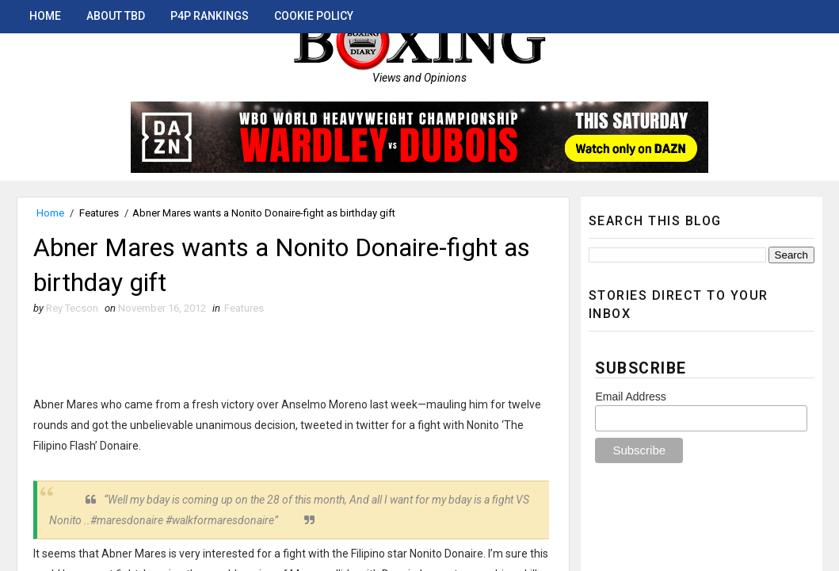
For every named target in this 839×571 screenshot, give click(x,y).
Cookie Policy (313, 16)
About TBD (115, 16)
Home (45, 16)
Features (99, 213)
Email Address (630, 396)
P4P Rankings (209, 16)
